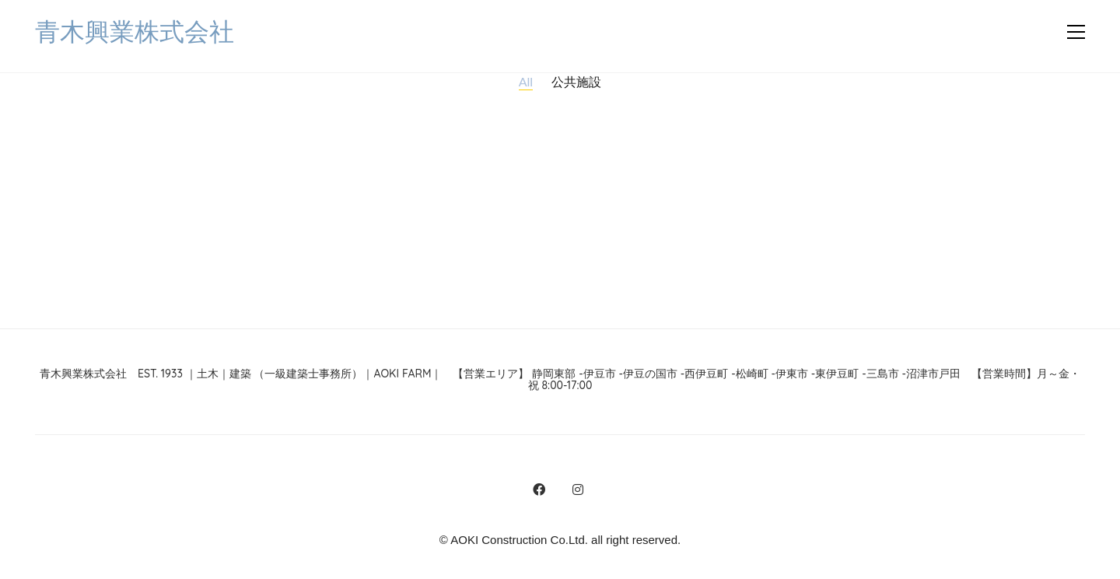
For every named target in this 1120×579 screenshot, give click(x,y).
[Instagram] (577, 489)
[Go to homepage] (134, 32)
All (526, 81)
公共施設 (576, 81)
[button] (1076, 32)
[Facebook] (539, 489)
